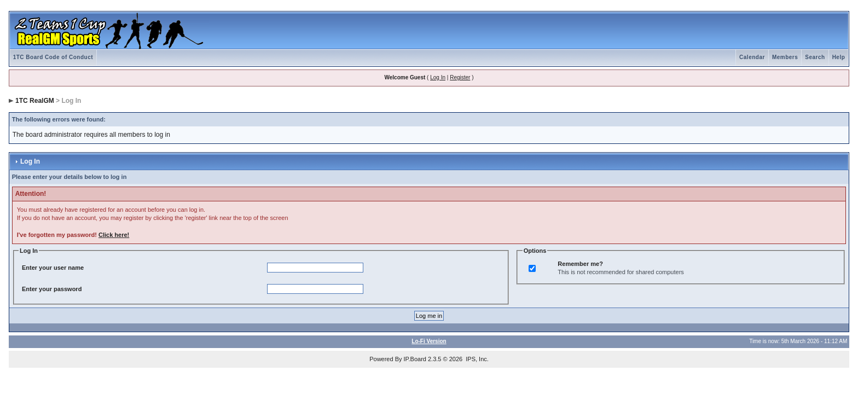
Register (460, 77)
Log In (437, 77)
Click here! (113, 234)
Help (838, 57)
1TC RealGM (34, 101)
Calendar (752, 57)
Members (785, 57)
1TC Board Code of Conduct (53, 57)
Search (815, 57)
